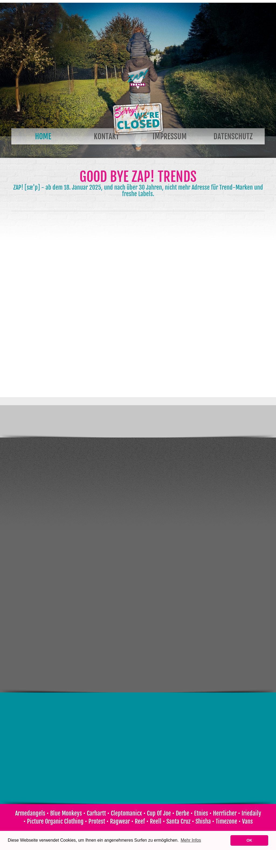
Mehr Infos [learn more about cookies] (191, 840)
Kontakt (106, 136)
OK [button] (249, 840)
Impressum (170, 136)
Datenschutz (233, 136)
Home (43, 136)
